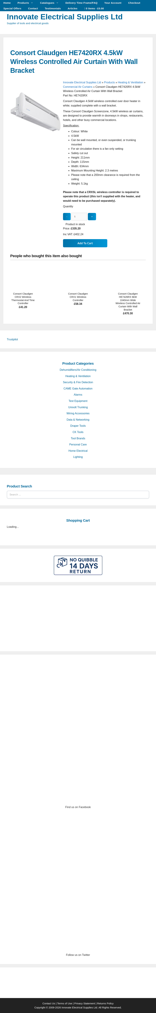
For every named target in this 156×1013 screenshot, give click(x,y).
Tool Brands (78, 438)
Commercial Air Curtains (77, 86)
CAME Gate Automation (78, 388)
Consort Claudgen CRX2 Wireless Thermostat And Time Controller (23, 298)
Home (7, 2)
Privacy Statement (84, 1003)
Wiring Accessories (77, 413)
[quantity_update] (79, 216)
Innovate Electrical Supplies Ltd (65, 16)
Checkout (134, 2)
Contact (33, 8)
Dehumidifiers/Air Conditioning (78, 369)
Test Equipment (78, 401)
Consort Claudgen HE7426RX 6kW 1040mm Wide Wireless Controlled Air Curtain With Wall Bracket (127, 301)
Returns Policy (105, 1003)
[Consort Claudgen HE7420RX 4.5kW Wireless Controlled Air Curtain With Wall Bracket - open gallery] (35, 137)
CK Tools (78, 432)
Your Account (112, 2)
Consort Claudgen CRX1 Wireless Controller (78, 296)
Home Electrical (78, 450)
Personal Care (78, 444)
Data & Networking (78, 419)
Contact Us (48, 1003)
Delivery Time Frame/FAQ (81, 2)
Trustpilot (12, 339)
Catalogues (51, 3)
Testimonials (53, 8)
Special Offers (12, 8)
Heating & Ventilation (130, 82)
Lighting (78, 456)
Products (27, 3)
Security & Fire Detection (78, 382)
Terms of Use (64, 1003)
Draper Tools (78, 425)
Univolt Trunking (78, 407)
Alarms (78, 394)
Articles (72, 8)
